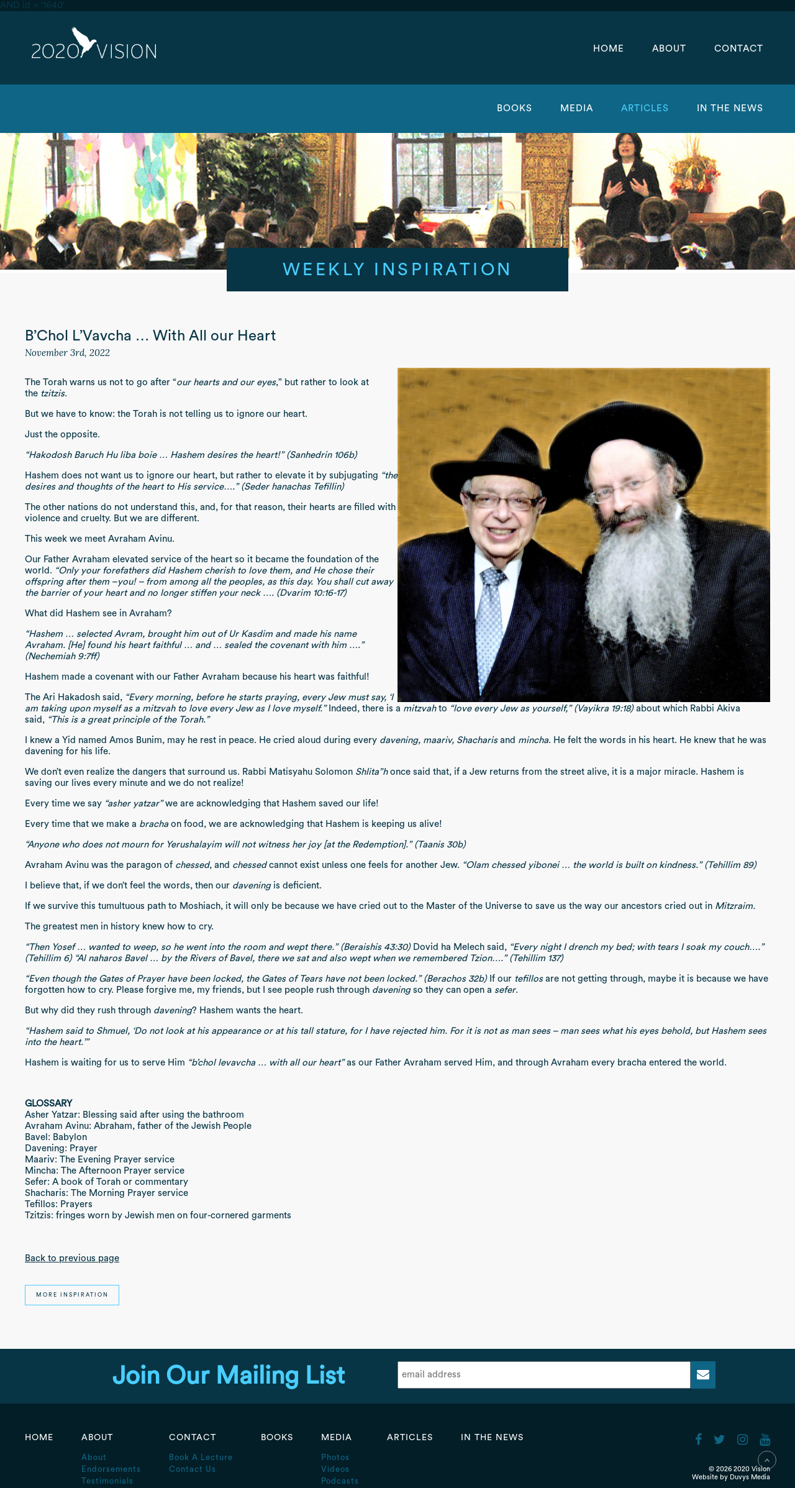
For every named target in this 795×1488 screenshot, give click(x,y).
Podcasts (340, 1481)
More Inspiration (72, 1295)
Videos (335, 1469)
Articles (646, 108)
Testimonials (107, 1481)
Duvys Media (750, 1477)
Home (608, 48)
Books (514, 108)
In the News (730, 108)
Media (578, 108)
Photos (335, 1457)
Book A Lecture (201, 1457)
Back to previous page (72, 1258)
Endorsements (111, 1469)
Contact (738, 48)
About (670, 48)
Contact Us (192, 1469)
